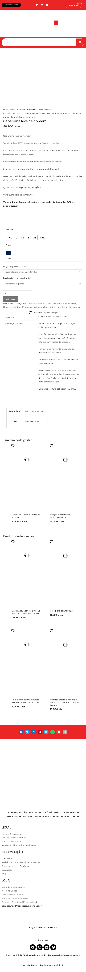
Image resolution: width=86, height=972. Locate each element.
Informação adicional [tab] (14, 323)
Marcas (13, 109)
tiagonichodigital (53, 965)
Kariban (21, 109)
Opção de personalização (15, 266)
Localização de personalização (17, 278)
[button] (55, 23)
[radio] (9, 237)
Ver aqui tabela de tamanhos (18, 195)
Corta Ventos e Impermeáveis (33, 113)
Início (5, 109)
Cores (8, 245)
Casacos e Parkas (10, 113)
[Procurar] (80, 42)
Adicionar (10, 299)
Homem (50, 113)
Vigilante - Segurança (25, 117)
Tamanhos (10, 229)
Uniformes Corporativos (45, 307)
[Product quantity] (17, 293)
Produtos (67, 113)
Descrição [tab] (9, 317)
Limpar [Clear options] (8, 258)
